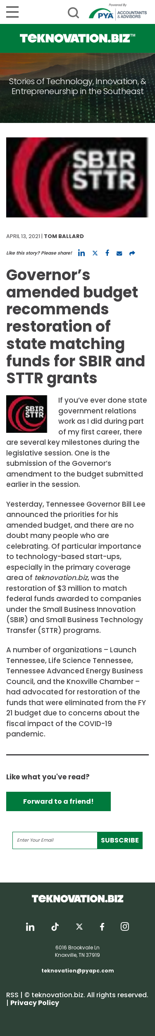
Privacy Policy (34, 1003)
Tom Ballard (64, 236)
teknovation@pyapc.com (77, 970)
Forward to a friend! (58, 801)
